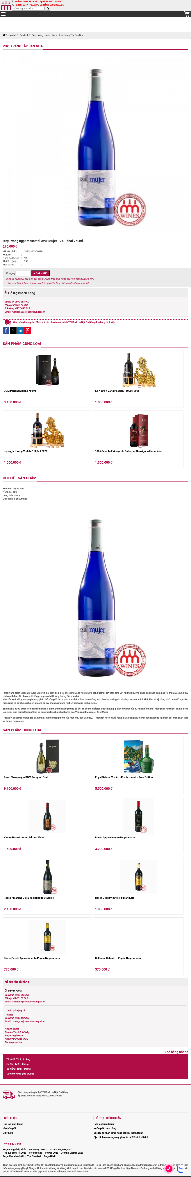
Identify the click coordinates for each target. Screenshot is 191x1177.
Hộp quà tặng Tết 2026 (14, 1152)
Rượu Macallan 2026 (13, 1156)
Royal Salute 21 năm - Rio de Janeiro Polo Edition (124, 777)
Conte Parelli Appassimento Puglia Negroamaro (32, 958)
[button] (6, 330)
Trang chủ (9, 35)
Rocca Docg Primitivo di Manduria (114, 897)
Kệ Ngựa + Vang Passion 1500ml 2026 (117, 390)
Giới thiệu (8, 1132)
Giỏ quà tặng (35, 1152)
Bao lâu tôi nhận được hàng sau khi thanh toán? (118, 1132)
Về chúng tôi (9, 1128)
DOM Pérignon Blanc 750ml (20, 390)
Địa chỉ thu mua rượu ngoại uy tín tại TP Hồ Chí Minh (121, 1137)
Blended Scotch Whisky (17, 1032)
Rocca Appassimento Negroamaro (115, 837)
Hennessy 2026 (37, 1149)
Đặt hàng (40, 273)
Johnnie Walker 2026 (72, 1152)
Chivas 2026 (51, 1152)
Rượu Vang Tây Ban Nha (23, 46)
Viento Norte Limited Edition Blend (24, 837)
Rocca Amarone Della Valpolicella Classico (29, 897)
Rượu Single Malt (14, 1035)
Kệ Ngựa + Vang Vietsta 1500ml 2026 (25, 451)
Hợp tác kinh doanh (13, 1124)
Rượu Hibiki (50, 1156)
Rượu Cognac (12, 1028)
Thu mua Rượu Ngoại (59, 1149)
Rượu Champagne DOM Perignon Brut (26, 777)
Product (24, 35)
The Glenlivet (34, 1156)
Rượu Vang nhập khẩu (43, 35)
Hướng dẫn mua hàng (105, 1128)
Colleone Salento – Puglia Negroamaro (118, 958)
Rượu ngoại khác (13, 1042)
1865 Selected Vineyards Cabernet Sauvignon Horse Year (128, 451)
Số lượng (18, 273)
